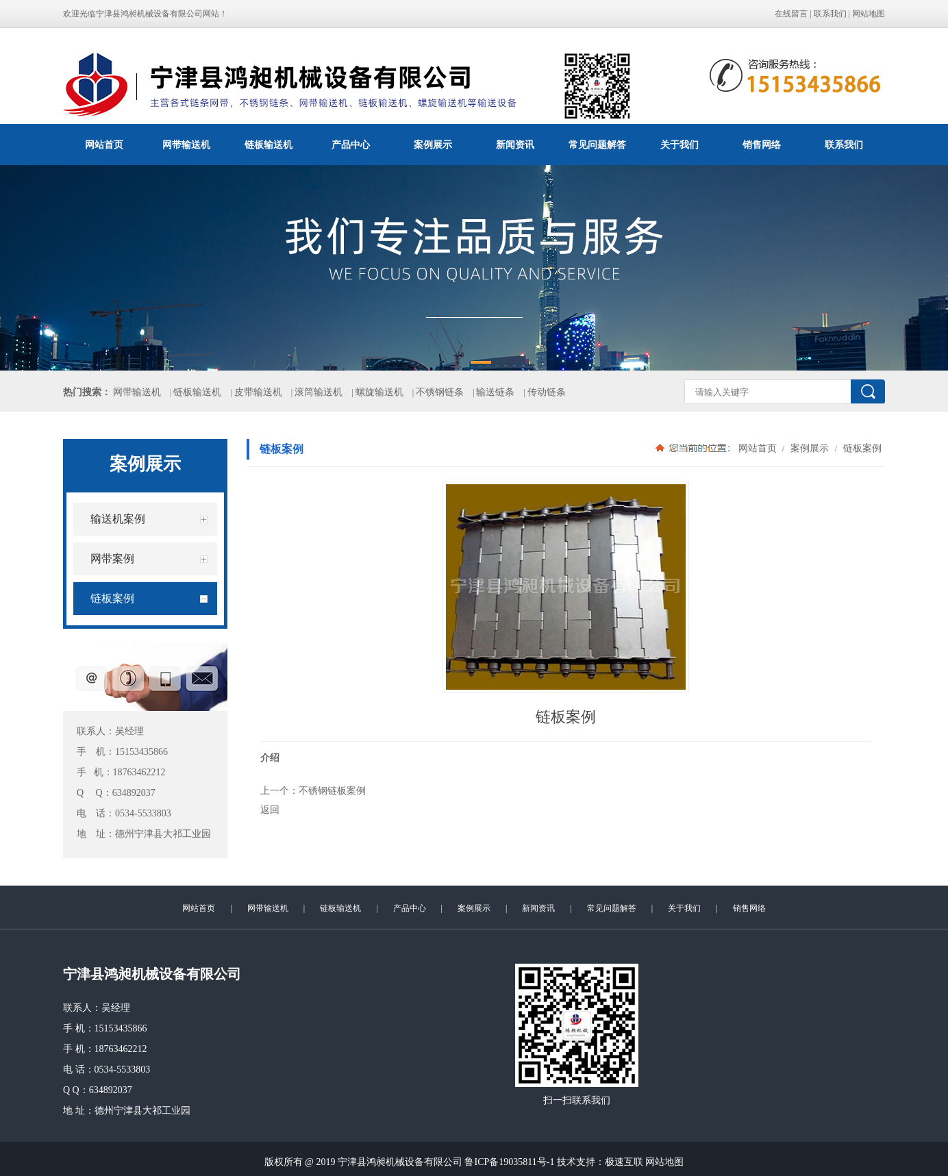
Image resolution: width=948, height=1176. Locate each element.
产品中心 (351, 144)
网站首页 (104, 144)
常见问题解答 (597, 144)
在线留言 (791, 13)
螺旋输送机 (379, 392)
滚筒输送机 (318, 392)
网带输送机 (186, 144)
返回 (269, 809)
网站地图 (868, 13)
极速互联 (624, 1162)
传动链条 (546, 392)
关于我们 (679, 144)
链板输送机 (268, 144)
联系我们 (830, 13)
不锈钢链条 (440, 392)
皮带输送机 (258, 392)
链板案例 (861, 447)
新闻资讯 (515, 144)
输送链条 (495, 392)
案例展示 (433, 144)
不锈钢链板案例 (332, 790)
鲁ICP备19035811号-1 (509, 1162)
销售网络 (762, 144)
